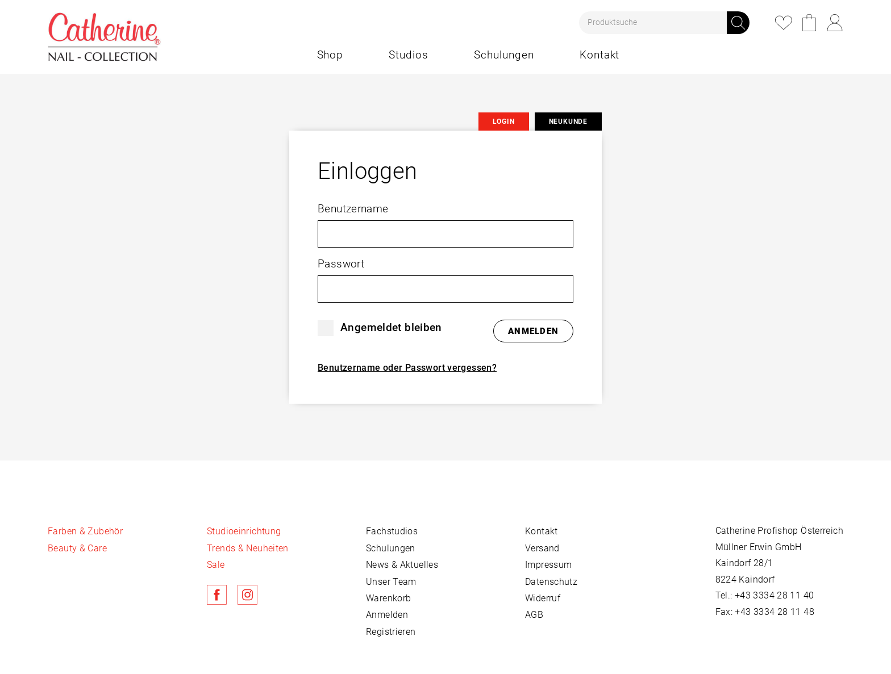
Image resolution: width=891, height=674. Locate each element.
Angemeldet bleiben (391, 327)
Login (834, 22)
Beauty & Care (77, 548)
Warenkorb (809, 22)
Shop (330, 54)
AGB (534, 614)
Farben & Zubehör (85, 531)
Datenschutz (551, 581)
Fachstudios (392, 531)
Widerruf (542, 598)
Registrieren (391, 631)
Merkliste (783, 22)
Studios (408, 54)
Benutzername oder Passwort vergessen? (407, 367)
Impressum (548, 564)
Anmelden (387, 614)
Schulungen (504, 54)
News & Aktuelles (402, 564)
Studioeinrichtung (244, 531)
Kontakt (600, 54)
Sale (216, 564)
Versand (542, 548)
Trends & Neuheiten (248, 548)
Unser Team (391, 581)
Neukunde (568, 121)
